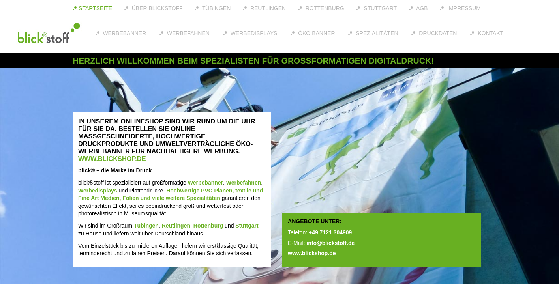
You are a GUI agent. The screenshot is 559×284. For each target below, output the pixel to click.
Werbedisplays (253, 33)
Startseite (95, 8)
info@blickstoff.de (330, 243)
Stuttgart (379, 8)
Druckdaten (437, 33)
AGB (421, 8)
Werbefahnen (187, 33)
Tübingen (216, 8)
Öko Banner (315, 33)
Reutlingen (267, 8)
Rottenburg (324, 8)
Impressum (463, 8)
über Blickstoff (156, 8)
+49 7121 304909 (330, 232)
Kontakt (489, 33)
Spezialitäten (376, 33)
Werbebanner (123, 33)
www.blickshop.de (112, 158)
